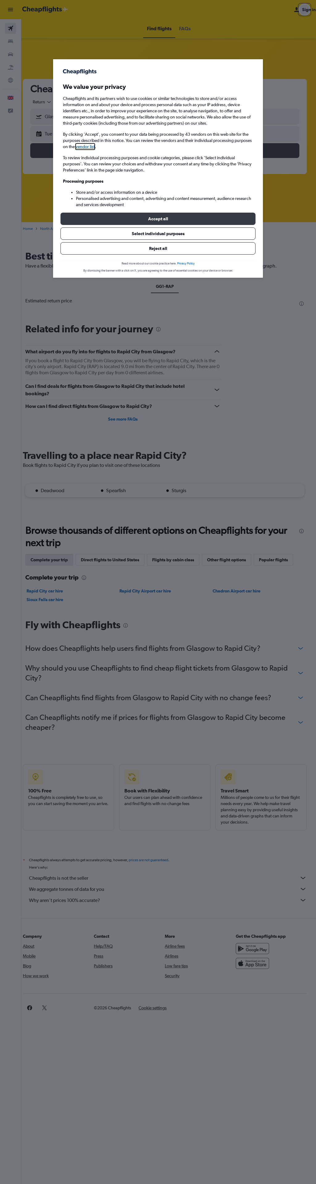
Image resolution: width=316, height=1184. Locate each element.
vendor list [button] (85, 146)
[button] (158, 219)
